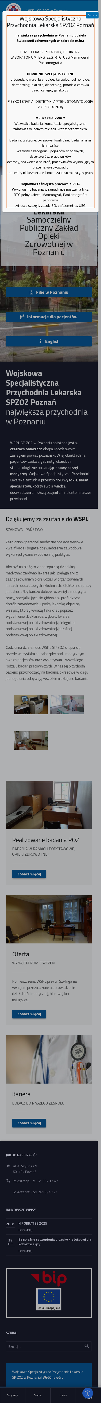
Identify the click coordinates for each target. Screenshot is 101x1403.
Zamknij (92, 15)
